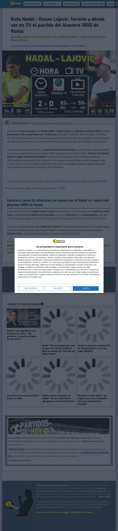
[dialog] (59, 265)
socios (35, 250)
